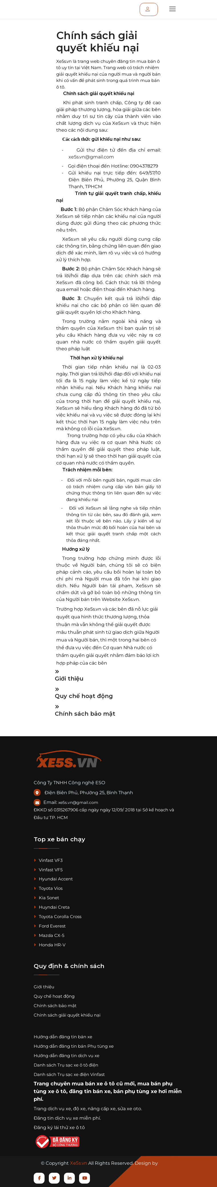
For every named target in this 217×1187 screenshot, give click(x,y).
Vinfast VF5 (48, 869)
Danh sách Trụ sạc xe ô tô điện (66, 1065)
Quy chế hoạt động (84, 696)
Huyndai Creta (52, 907)
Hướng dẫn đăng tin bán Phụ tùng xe (74, 1046)
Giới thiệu (69, 678)
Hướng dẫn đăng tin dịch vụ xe (66, 1055)
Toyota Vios (48, 888)
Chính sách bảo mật (85, 713)
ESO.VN (167, 1163)
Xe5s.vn (79, 1163)
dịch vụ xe (59, 1108)
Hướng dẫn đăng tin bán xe (63, 1036)
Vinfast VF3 (48, 860)
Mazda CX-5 (49, 935)
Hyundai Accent (53, 879)
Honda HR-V (49, 944)
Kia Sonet (46, 897)
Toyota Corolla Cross (57, 916)
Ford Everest (50, 926)
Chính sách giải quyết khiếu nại (67, 1015)
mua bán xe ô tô (93, 1084)
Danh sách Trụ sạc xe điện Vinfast (69, 1074)
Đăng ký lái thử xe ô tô (59, 1127)
